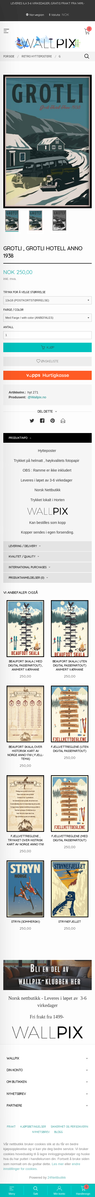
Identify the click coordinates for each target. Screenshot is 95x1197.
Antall (8, 327)
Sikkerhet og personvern (69, 1126)
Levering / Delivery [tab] (23, 546)
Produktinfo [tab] (18, 438)
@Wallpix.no (37, 397)
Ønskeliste (47, 361)
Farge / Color (13, 310)
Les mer (58, 1164)
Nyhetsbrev (41, 1132)
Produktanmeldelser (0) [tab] (26, 577)
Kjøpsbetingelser (33, 1126)
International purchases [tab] (27, 567)
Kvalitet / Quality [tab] (22, 556)
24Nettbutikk (57, 1177)
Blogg (58, 1132)
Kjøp (47, 347)
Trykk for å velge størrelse (24, 292)
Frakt (11, 1126)
